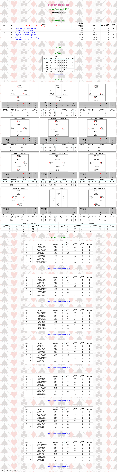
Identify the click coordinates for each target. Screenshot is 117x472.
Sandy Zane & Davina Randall (26, 28)
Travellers (53, 15)
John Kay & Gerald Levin (24, 40)
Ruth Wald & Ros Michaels (24, 30)
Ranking (56, 74)
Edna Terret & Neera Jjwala (25, 34)
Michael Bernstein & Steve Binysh (28, 38)
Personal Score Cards (61, 15)
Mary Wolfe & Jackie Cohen (25, 32)
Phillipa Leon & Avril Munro (26, 36)
